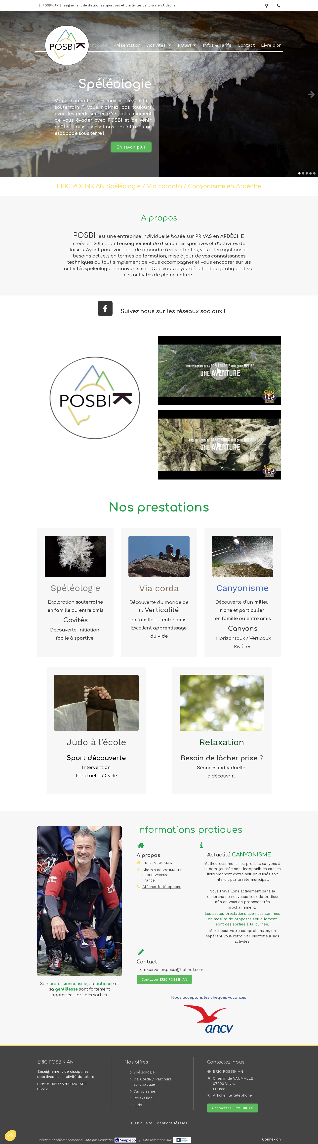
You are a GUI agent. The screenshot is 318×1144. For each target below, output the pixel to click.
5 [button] (314, 173)
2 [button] (303, 173)
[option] (159, 94)
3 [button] (307, 173)
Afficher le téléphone (161, 887)
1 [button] (299, 173)
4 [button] (310, 173)
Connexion (271, 1139)
